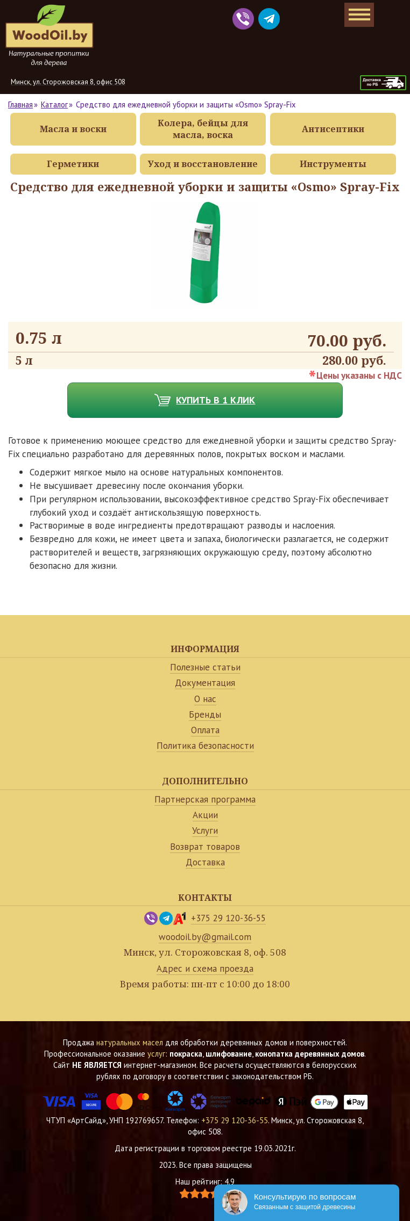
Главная (20, 104)
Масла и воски (73, 129)
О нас (205, 699)
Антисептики (333, 129)
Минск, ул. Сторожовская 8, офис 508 (68, 81)
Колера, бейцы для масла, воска (203, 129)
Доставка (205, 862)
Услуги (205, 830)
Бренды (205, 714)
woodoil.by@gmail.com (205, 937)
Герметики (73, 164)
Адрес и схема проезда (205, 968)
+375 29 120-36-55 (228, 918)
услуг (156, 1054)
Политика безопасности (205, 746)
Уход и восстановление (203, 164)
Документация (205, 683)
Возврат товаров (205, 846)
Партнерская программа (205, 799)
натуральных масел (129, 1042)
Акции (205, 815)
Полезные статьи (205, 667)
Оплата (205, 730)
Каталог (54, 104)
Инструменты (333, 164)
